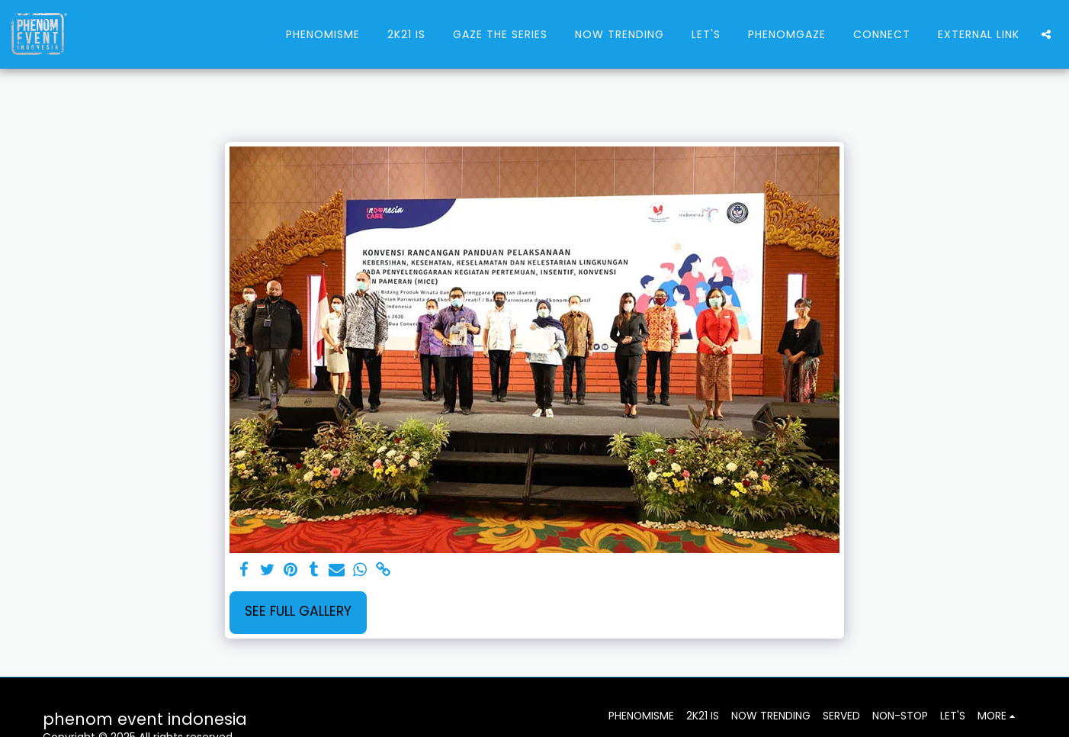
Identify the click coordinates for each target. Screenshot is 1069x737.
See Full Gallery (298, 611)
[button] (1046, 34)
